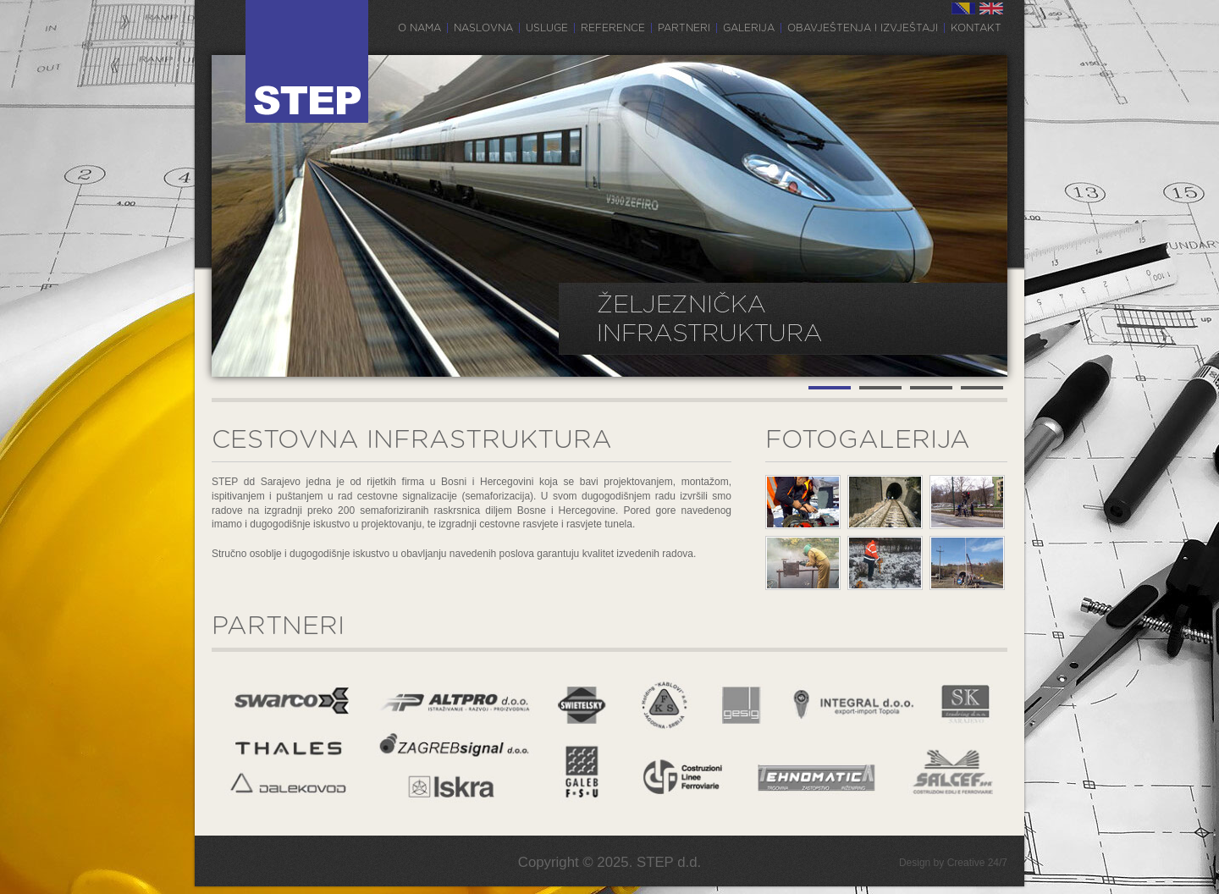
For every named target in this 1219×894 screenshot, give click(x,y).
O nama (419, 28)
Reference (613, 28)
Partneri (684, 28)
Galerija (749, 28)
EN (991, 8)
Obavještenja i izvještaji (862, 28)
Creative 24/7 (977, 863)
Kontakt (976, 28)
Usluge (547, 28)
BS (963, 8)
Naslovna (483, 28)
